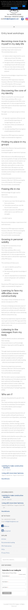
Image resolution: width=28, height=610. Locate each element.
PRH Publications (6, 546)
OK (23, 6)
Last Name (5, 587)
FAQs (3, 549)
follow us (5, 526)
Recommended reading (8, 542)
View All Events (5, 478)
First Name (5, 581)
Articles (3, 539)
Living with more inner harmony (13, 473)
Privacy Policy (5, 553)
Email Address (6, 576)
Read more (14, 8)
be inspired (5, 531)
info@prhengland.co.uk (11, 19)
